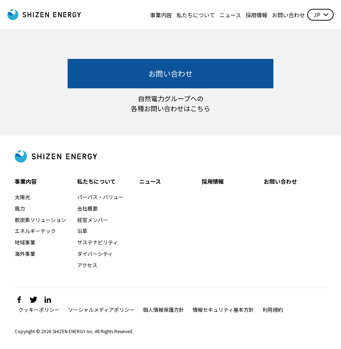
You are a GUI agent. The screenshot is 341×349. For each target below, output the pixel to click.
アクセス (87, 265)
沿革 (82, 231)
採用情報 (256, 15)
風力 (20, 208)
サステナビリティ (97, 242)
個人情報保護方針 (163, 309)
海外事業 (25, 253)
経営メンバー (92, 219)
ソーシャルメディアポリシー (101, 309)
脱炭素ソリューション (40, 219)
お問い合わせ (288, 15)
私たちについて (195, 15)
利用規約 (272, 309)
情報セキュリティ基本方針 (223, 309)
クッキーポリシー (39, 309)
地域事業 (25, 242)
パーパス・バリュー (100, 197)
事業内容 (161, 15)
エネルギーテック (35, 231)
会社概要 (87, 208)
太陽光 (22, 197)
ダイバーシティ (95, 253)
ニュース (230, 15)
